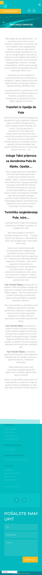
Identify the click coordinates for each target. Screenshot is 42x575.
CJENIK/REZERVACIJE (10, 11)
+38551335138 (9, 432)
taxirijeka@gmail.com (11, 439)
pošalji (30, 559)
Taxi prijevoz (8, 470)
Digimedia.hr (25, 573)
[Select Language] (9, 572)
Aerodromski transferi (11, 473)
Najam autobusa (9, 480)
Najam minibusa (9, 476)
